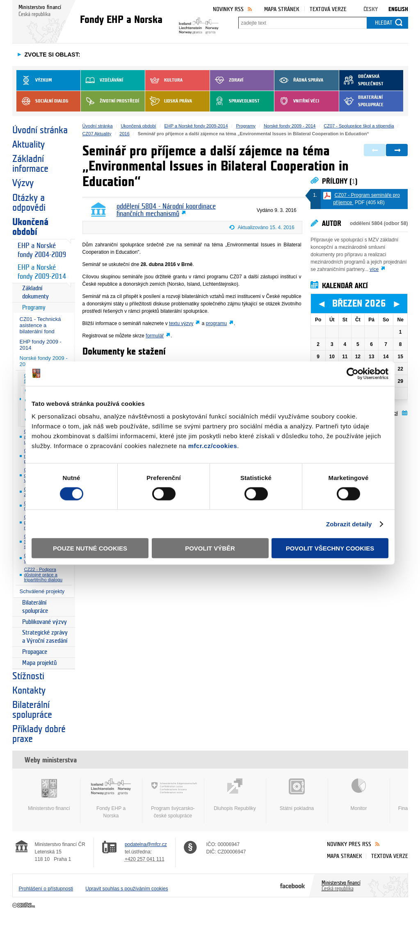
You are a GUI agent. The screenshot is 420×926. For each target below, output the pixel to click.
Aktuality (28, 144)
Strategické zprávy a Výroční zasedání (45, 637)
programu (216, 323)
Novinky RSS (228, 9)
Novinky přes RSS (349, 844)
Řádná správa (298, 80)
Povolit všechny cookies (330, 548)
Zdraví (226, 80)
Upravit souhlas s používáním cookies (126, 889)
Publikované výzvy (44, 622)
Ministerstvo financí (49, 794)
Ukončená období (30, 227)
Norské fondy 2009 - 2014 (290, 125)
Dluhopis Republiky (235, 794)
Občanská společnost (361, 80)
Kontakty (29, 690)
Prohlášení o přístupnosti (46, 889)
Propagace (34, 652)
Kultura (164, 80)
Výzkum (34, 80)
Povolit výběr (210, 548)
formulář (155, 336)
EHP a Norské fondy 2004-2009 (42, 250)
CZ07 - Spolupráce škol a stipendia (359, 125)
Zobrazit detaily (349, 523)
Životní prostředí (110, 101)
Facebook (292, 885)
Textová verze (328, 9)
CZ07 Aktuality (97, 133)
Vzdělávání (102, 80)
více (374, 269)
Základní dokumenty (35, 292)
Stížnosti (28, 676)
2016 (124, 133)
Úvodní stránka (40, 130)
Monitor (358, 794)
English (398, 9)
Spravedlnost (235, 101)
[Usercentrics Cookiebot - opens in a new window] (352, 373)
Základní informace (30, 164)
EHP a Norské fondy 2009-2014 (42, 272)
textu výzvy (181, 323)
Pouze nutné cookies (90, 548)
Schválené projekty (42, 591)
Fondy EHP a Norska (111, 798)
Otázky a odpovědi (29, 202)
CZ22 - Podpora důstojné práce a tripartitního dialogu (43, 574)
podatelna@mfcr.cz (146, 844)
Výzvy (23, 183)
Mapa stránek (281, 9)
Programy (34, 308)
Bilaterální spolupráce (361, 101)
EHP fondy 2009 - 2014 (41, 345)
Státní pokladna (297, 794)
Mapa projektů (39, 663)
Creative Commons (24, 905)
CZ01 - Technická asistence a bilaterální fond (40, 325)
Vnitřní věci (296, 101)
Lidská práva (168, 101)
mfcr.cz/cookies (212, 445)
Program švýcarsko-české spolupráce (173, 798)
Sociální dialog (42, 101)
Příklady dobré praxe (39, 734)
